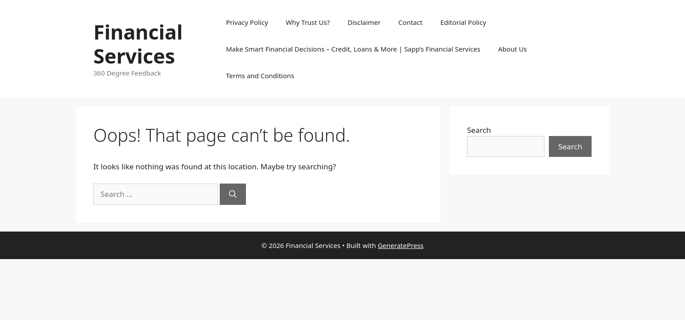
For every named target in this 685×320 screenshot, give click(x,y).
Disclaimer (364, 22)
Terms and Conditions (260, 75)
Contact (411, 22)
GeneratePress (400, 245)
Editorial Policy (463, 22)
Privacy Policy (247, 22)
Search (479, 130)
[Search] (233, 194)
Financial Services (138, 43)
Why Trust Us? (308, 22)
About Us (512, 48)
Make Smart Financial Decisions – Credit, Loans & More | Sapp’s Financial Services (353, 48)
